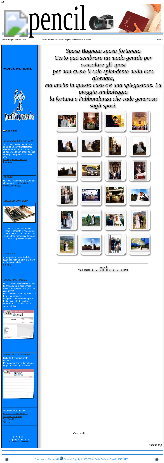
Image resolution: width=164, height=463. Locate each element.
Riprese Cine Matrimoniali (15, 413)
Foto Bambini (9, 419)
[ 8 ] (122, 270)
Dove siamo (40, 459)
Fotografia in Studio (12, 416)
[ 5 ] (109, 270)
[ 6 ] (113, 270)
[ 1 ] (92, 270)
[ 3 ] (101, 270)
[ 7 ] (117, 270)
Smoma (7, 265)
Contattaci (11, 131)
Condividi (79, 433)
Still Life (6, 422)
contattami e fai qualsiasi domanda (16, 184)
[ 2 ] (96, 270)
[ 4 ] (105, 270)
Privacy (67, 459)
